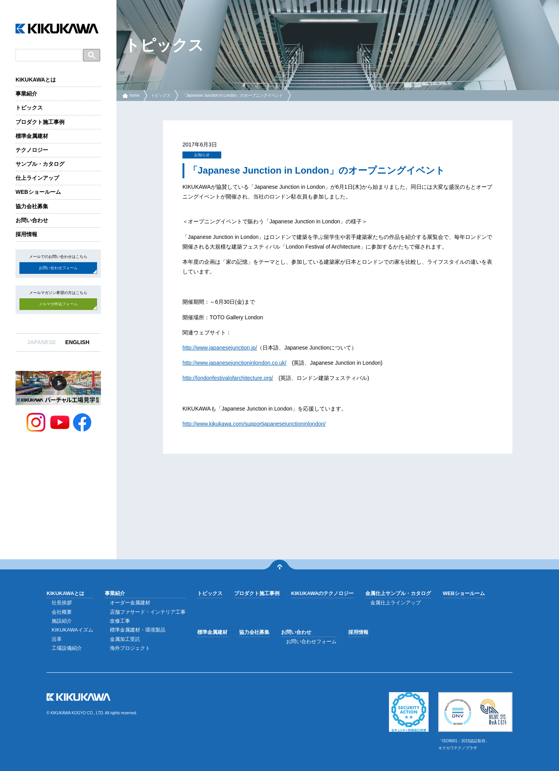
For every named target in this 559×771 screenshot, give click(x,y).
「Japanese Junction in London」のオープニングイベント (232, 95)
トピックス (29, 107)
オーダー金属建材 (130, 603)
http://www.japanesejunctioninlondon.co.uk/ (234, 363)
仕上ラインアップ (37, 178)
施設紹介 (62, 621)
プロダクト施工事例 (40, 122)
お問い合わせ (32, 220)
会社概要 (62, 612)
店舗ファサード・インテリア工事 (148, 612)
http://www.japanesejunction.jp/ (219, 348)
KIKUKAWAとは (36, 80)
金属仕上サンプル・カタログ (398, 593)
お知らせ (202, 155)
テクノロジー (32, 150)
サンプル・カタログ (40, 164)
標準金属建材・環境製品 (137, 630)
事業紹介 (26, 94)
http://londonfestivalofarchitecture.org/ (227, 378)
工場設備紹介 (67, 648)
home (134, 95)
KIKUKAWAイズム (72, 630)
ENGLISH (77, 342)
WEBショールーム (38, 192)
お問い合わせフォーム (58, 268)
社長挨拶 (62, 603)
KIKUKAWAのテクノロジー (322, 593)
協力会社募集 (32, 206)
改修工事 (120, 621)
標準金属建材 (32, 136)
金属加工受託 (125, 639)
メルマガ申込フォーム (58, 304)
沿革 (57, 639)
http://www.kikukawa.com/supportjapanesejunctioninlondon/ (254, 424)
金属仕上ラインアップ (395, 603)
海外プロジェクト (130, 648)
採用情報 (26, 234)
